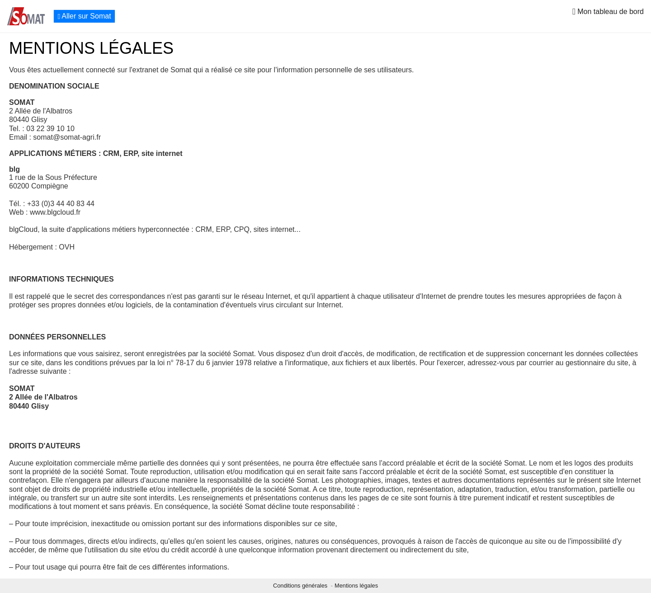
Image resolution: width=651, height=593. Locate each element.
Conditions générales (301, 585)
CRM (203, 229)
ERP (223, 229)
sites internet (274, 229)
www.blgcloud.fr (55, 212)
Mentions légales (356, 585)
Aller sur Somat (84, 16)
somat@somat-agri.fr (67, 137)
